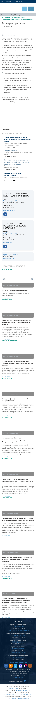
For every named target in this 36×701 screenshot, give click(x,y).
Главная (3, 15)
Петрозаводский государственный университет (9, 8)
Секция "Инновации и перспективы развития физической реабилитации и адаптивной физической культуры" (16, 600)
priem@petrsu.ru (18, 626)
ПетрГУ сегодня (16, 15)
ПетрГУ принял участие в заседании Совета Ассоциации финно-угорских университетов (18, 519)
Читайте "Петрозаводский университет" (16, 290)
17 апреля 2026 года (10, 285)
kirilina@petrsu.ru (9, 210)
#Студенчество (7, 17)
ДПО (2, 1)
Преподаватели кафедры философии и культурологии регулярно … (15, 166)
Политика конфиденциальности (18, 698)
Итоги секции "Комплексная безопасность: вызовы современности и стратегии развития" (17, 559)
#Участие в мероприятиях (23, 20)
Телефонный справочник (18, 662)
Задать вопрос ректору (18, 652)
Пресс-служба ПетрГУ (10, 255)
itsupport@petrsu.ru (26, 694)
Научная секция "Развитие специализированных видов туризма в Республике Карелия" (16, 440)
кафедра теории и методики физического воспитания (14, 225)
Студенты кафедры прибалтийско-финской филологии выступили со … (16, 178)
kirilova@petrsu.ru (18, 642)
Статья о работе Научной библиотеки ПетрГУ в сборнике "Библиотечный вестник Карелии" (17, 363)
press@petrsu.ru (8, 258)
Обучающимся (19, 1)
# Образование (7, 269)
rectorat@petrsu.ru (18, 649)
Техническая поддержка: (11, 694)
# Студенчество (7, 300)
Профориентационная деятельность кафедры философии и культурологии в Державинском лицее (17, 162)
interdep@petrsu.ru (18, 635)
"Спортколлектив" (10, 151)
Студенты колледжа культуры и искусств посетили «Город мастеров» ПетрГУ (17, 139)
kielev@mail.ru (8, 243)
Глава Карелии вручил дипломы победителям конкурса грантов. (15, 294)
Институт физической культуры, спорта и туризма (16, 194)
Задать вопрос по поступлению (18, 630)
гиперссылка (13, 688)
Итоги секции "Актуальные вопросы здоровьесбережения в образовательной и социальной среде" (17, 481)
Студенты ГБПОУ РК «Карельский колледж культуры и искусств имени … (16, 144)
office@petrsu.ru (18, 657)
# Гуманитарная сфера (9, 341)
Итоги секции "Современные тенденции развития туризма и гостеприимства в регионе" (16, 322)
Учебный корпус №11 (10, 201)
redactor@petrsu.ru (22, 690)
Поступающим (9, 1)
